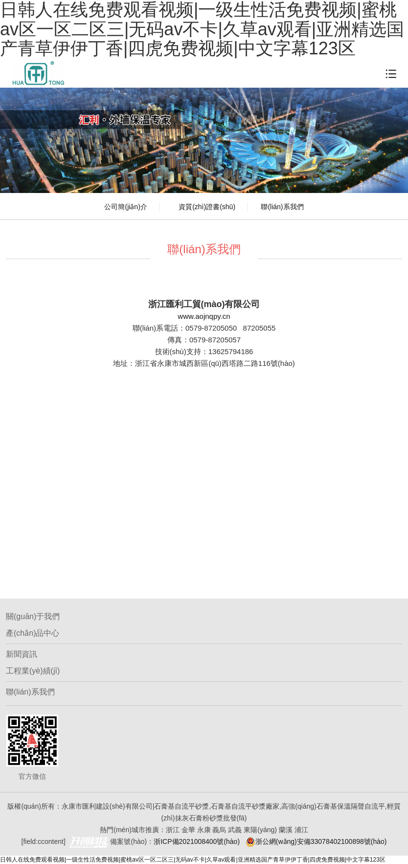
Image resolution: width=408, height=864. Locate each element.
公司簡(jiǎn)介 (125, 207)
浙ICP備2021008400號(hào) (197, 841)
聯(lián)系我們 (282, 207)
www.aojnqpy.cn (204, 316)
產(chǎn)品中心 (32, 633)
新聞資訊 (21, 654)
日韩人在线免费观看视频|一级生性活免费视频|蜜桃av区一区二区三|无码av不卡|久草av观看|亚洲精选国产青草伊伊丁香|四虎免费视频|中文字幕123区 (192, 859)
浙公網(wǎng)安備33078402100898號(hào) (316, 841)
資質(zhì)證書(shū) (207, 207)
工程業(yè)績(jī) (33, 671)
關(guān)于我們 (33, 616)
